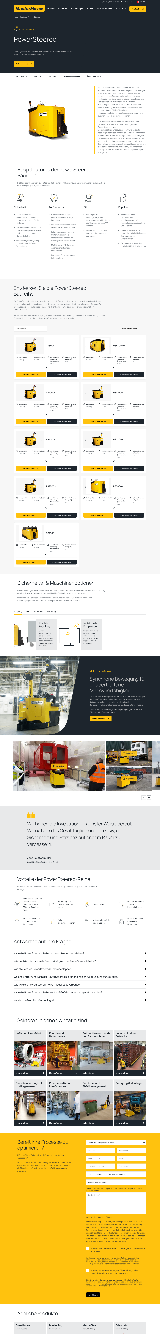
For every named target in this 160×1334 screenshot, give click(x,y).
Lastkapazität (21, 329)
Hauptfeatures (21, 76)
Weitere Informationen (71, 76)
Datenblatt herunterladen (61, 374)
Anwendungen (77, 8)
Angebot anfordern (30, 374)
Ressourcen (121, 8)
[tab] (18, 611)
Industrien (63, 8)
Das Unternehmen (104, 8)
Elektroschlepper (27, 183)
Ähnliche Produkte (94, 76)
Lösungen (38, 76)
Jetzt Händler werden (128, 2)
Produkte (51, 8)
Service (90, 8)
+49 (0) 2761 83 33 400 (111, 2)
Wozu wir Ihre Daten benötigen (99, 1217)
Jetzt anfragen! (138, 9)
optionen (52, 76)
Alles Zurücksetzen (129, 329)
